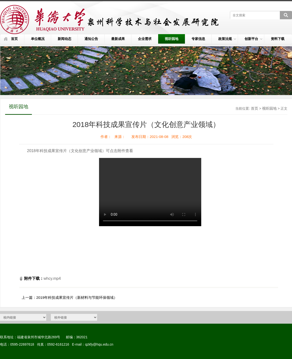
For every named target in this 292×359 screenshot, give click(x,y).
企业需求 (145, 39)
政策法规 (227, 39)
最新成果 (118, 39)
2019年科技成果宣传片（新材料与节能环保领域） (76, 297)
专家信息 (198, 39)
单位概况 (38, 39)
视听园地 (171, 39)
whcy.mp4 (52, 278)
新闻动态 (64, 39)
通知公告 (91, 39)
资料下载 (277, 39)
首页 (14, 39)
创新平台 (253, 39)
